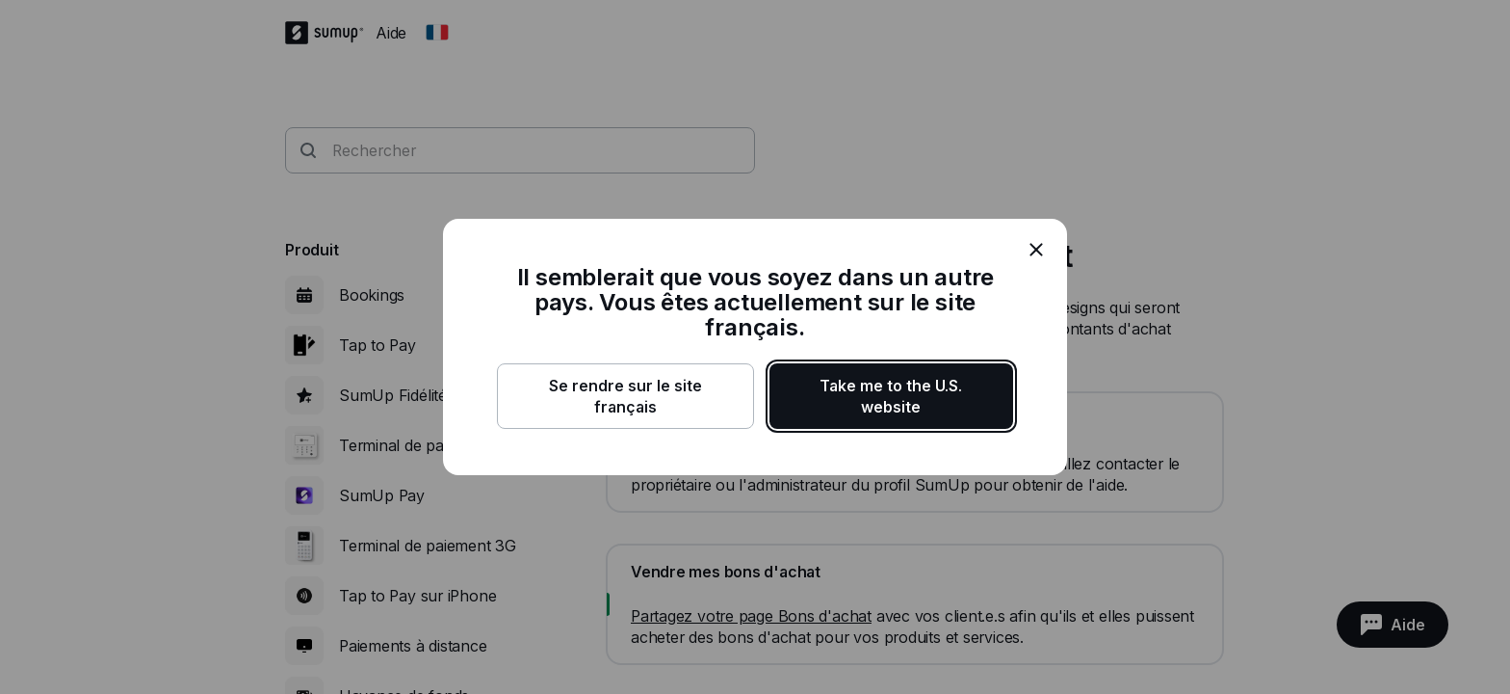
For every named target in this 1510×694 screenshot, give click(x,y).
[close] (1036, 250)
